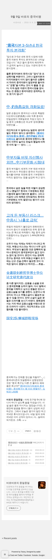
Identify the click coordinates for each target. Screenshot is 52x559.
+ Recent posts (9, 538)
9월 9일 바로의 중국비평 (26, 16)
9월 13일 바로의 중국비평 (18, 450)
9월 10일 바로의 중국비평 (18, 453)
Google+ (42, 555)
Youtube (35, 555)
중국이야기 (12, 442)
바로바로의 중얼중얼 (18, 483)
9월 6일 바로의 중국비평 (18, 463)
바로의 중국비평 (25, 442)
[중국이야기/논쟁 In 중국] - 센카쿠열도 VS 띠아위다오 (25, 136)
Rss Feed (10, 555)
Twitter (20, 555)
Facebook (27, 555)
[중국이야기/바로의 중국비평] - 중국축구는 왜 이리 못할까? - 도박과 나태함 (25, 389)
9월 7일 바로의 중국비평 (18, 460)
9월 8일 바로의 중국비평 (18, 457)
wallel (38, 552)
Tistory (23, 552)
